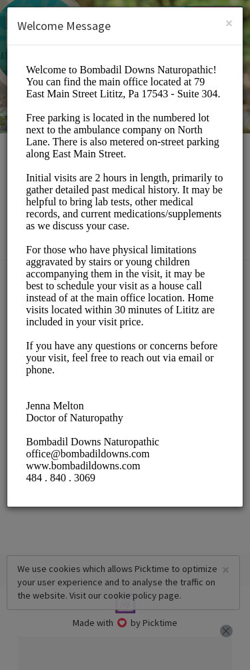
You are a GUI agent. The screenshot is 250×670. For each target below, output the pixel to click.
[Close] (229, 23)
